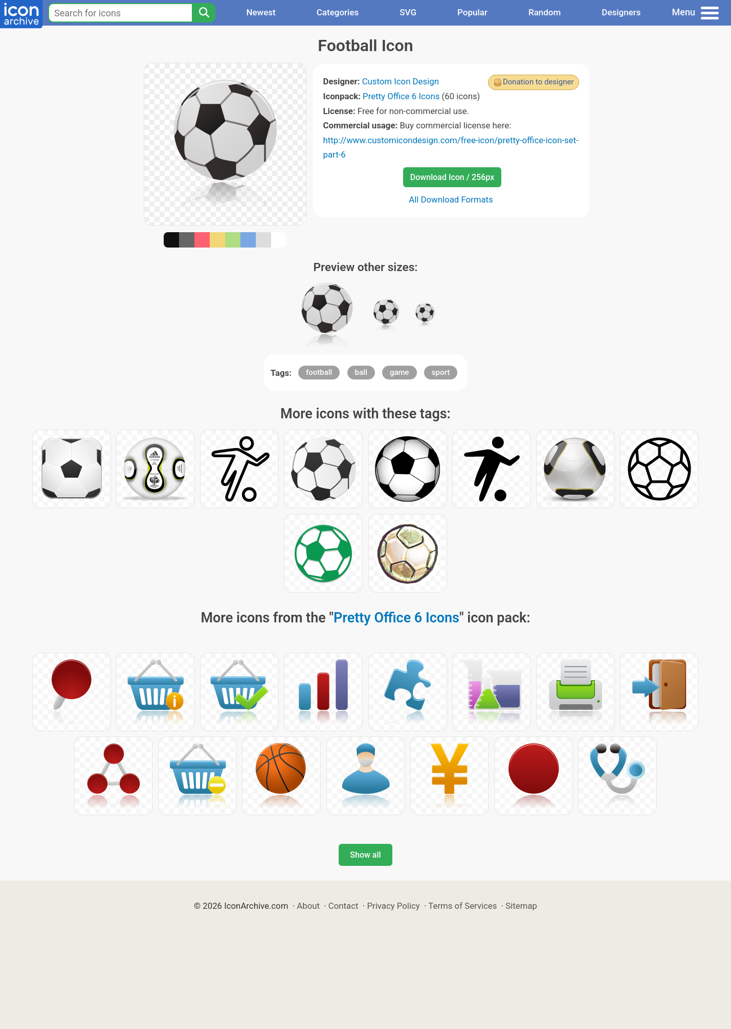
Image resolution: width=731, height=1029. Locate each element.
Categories (338, 12)
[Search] (203, 13)
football (319, 372)
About (308, 906)
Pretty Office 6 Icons (401, 96)
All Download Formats (451, 199)
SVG (408, 12)
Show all (365, 855)
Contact (343, 906)
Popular (472, 12)
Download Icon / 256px (452, 177)
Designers (621, 12)
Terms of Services (462, 906)
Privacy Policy (393, 906)
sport (441, 372)
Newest (260, 12)
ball (361, 372)
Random (544, 12)
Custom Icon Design (400, 81)
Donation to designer (538, 81)
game (399, 372)
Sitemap (521, 906)
